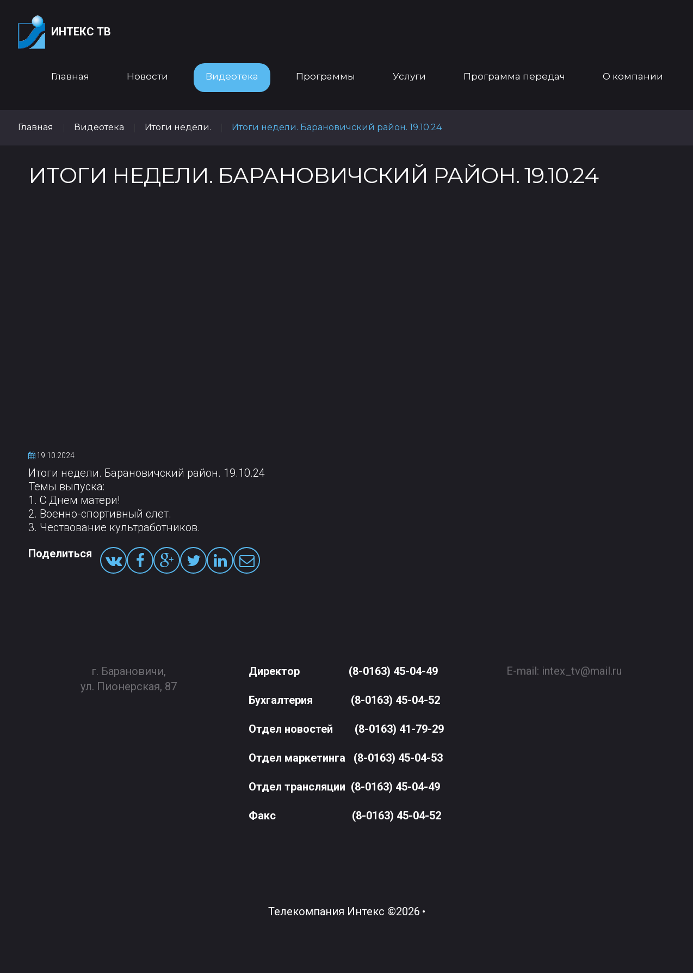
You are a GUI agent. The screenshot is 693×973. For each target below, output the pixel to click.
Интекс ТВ (64, 32)
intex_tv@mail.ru (582, 666)
